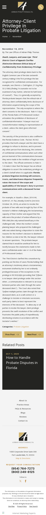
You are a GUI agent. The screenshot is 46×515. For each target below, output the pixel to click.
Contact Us (23, 420)
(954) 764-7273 (22, 468)
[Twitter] (20, 481)
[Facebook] (25, 481)
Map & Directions (23, 458)
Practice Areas (23, 404)
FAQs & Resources (23, 408)
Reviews (23, 416)
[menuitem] (11, 506)
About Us (23, 400)
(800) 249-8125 (22, 472)
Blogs (23, 412)
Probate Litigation (21, 326)
